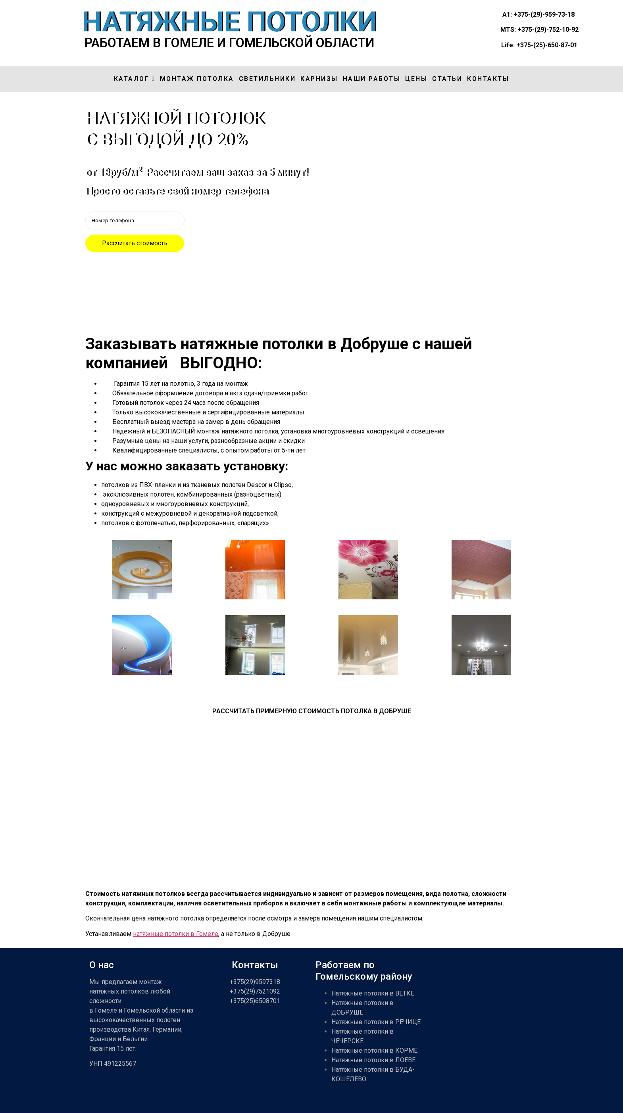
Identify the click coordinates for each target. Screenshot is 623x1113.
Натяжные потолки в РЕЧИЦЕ (376, 1022)
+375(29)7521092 (255, 991)
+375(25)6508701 (255, 1001)
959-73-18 (560, 14)
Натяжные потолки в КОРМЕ (374, 1050)
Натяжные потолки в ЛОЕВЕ (373, 1060)
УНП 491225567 (112, 1063)
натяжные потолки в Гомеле (175, 934)
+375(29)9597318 (255, 982)
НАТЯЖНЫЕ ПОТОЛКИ (229, 22)
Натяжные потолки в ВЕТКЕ (372, 993)
